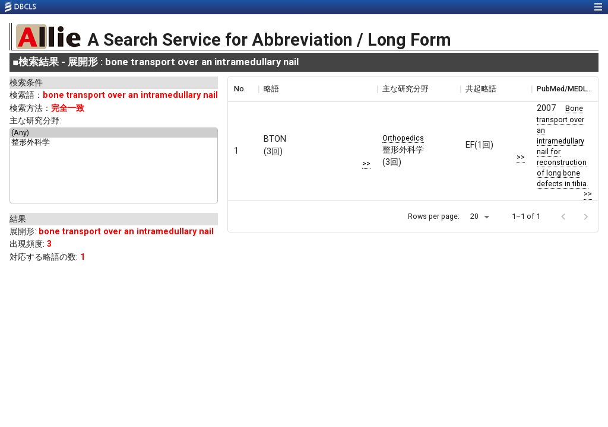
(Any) (113, 133)
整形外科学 (113, 143)
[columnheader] (243, 89)
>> (366, 163)
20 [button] (474, 216)
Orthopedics (403, 137)
